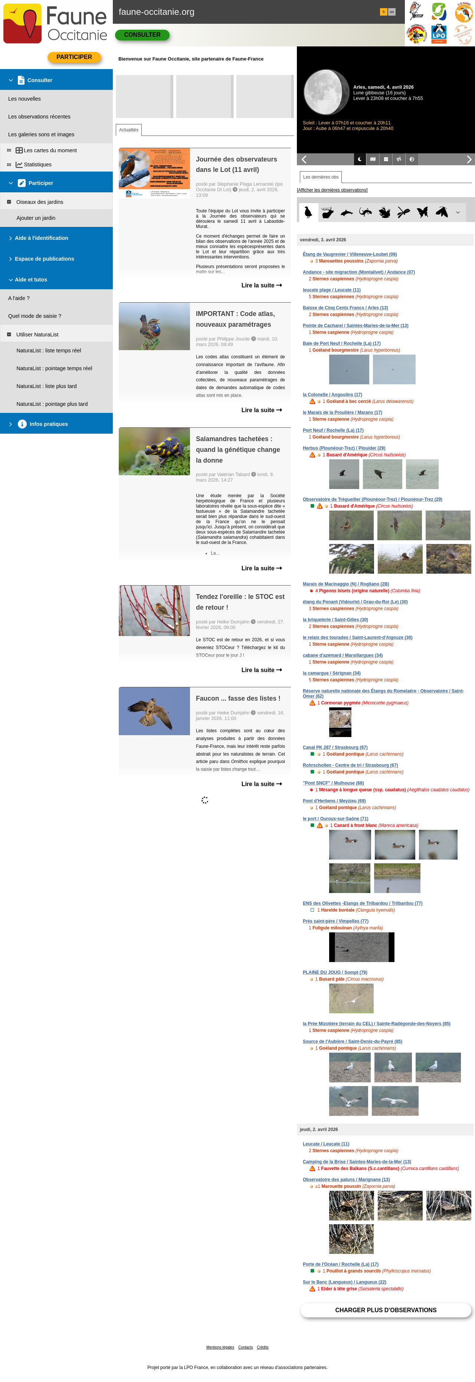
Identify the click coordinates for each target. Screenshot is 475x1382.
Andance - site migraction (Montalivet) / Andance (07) (359, 272)
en (392, 12)
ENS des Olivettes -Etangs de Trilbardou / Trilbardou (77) (363, 903)
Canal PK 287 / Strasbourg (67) (335, 747)
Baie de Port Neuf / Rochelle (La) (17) (342, 343)
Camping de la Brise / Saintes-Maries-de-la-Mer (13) (357, 1161)
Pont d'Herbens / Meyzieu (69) (334, 801)
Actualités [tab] (128, 130)
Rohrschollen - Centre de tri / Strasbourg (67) (350, 765)
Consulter (142, 35)
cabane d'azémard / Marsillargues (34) (343, 655)
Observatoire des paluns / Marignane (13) (346, 1179)
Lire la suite (262, 285)
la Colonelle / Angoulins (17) (332, 394)
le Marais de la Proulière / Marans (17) (342, 412)
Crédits (263, 1347)
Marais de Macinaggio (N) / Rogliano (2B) (346, 584)
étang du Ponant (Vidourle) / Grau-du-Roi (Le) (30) (355, 601)
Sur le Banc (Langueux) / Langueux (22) (344, 1282)
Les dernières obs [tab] (320, 177)
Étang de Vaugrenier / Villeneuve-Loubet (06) (350, 254)
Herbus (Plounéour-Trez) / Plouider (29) (344, 448)
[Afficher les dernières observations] (332, 190)
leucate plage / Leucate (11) (332, 290)
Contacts (245, 1347)
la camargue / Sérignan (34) (332, 673)
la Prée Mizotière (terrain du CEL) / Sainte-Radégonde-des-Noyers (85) (377, 1023)
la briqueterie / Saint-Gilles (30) (335, 619)
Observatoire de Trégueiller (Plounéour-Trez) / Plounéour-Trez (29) (372, 499)
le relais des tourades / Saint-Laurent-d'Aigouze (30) (358, 637)
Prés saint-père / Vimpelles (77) (335, 921)
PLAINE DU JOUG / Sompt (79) (335, 972)
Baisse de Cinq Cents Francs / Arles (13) (345, 307)
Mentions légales (220, 1347)
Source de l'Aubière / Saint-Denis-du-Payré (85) (352, 1041)
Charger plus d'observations (385, 1310)
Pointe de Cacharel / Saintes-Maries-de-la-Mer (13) (356, 325)
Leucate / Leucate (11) (326, 1144)
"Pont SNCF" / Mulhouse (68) (333, 783)
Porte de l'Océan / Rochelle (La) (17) (341, 1264)
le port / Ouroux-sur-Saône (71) (335, 818)
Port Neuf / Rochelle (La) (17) (333, 430)
